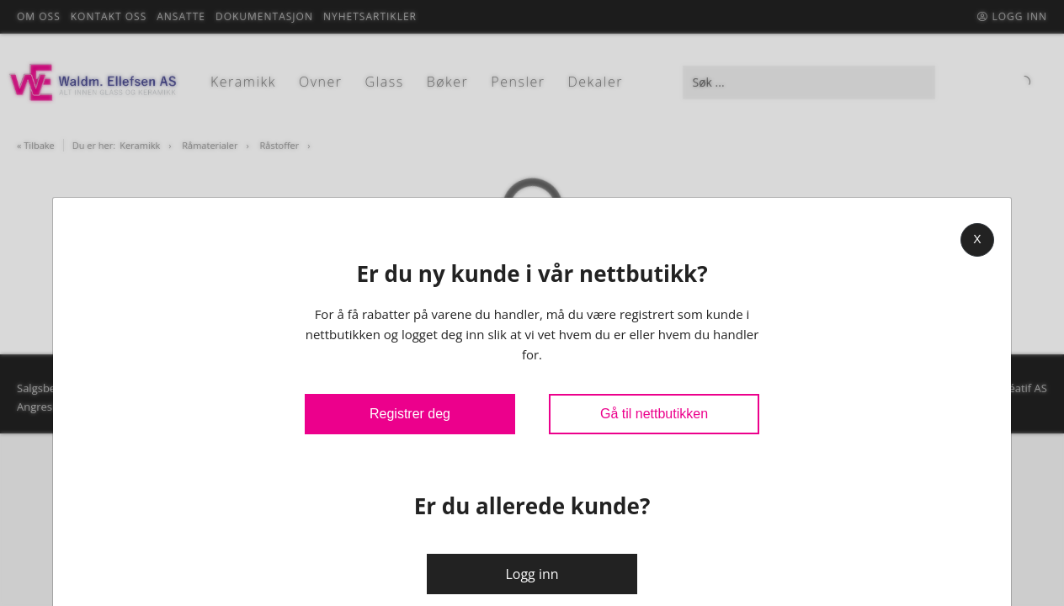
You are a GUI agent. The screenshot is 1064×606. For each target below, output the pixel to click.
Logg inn (531, 574)
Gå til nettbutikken (654, 414)
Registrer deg (410, 414)
